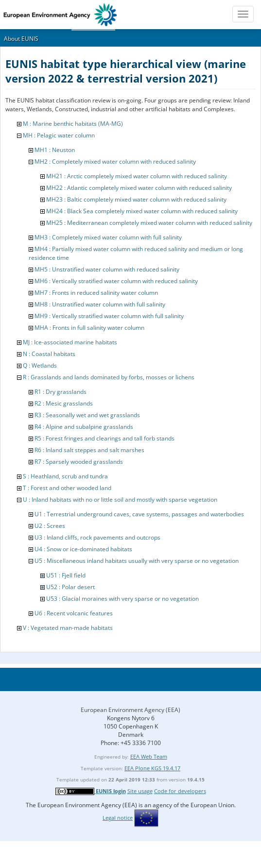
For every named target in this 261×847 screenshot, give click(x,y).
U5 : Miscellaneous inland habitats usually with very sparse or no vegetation (137, 561)
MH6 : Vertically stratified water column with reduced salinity (116, 281)
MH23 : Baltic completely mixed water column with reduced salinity (136, 199)
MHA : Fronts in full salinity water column (89, 327)
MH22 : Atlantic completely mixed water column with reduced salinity (139, 188)
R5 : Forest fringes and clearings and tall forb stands (104, 438)
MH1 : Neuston (55, 150)
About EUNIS (21, 38)
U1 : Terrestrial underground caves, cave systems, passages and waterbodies (139, 514)
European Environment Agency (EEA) (130, 710)
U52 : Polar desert (70, 587)
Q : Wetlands (40, 365)
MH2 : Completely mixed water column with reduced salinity (115, 161)
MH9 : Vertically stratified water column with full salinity (109, 316)
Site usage (140, 791)
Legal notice (118, 817)
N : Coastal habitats (49, 354)
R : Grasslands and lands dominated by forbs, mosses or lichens (108, 377)
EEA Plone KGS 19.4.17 (152, 768)
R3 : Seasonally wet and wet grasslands (87, 415)
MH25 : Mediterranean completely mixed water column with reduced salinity (149, 223)
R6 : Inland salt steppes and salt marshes (89, 450)
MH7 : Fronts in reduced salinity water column (96, 292)
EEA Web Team (148, 756)
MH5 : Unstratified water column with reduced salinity (107, 269)
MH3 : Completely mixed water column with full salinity (108, 237)
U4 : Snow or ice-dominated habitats (83, 549)
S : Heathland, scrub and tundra (65, 476)
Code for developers (180, 791)
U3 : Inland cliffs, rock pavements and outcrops (97, 537)
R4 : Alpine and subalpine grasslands (84, 427)
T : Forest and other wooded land (67, 488)
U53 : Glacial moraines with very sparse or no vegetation (122, 598)
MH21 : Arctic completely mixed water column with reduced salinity (136, 176)
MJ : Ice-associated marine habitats (70, 342)
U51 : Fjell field (66, 575)
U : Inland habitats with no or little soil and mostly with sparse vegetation (120, 499)
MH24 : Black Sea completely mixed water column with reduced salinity (142, 211)
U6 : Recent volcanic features (74, 613)
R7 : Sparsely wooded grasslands (79, 461)
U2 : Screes (50, 526)
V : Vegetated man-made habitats (68, 628)
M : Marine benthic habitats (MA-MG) (73, 123)
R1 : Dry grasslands (61, 392)
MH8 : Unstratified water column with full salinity (100, 304)
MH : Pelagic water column (59, 135)
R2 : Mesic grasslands (64, 403)
